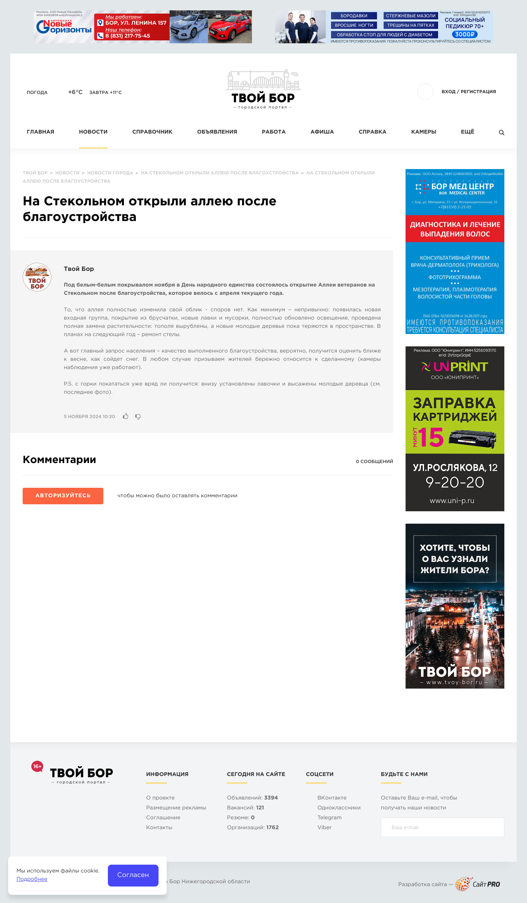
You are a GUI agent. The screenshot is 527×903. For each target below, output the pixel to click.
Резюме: (241, 818)
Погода (37, 93)
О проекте (160, 798)
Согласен (133, 875)
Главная (40, 132)
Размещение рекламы (176, 808)
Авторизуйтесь (63, 496)
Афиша (322, 132)
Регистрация (478, 92)
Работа (274, 132)
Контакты (159, 828)
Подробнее (31, 879)
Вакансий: (245, 808)
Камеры (423, 132)
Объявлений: (252, 798)
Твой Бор (79, 269)
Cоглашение (163, 818)
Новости (93, 132)
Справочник (152, 132)
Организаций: (253, 828)
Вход (449, 92)
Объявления (217, 132)
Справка (372, 132)
